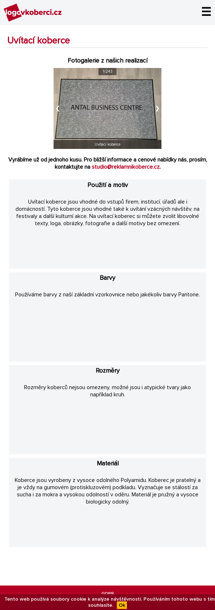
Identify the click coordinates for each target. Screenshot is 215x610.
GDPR (107, 593)
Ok (122, 605)
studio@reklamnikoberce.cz (126, 166)
